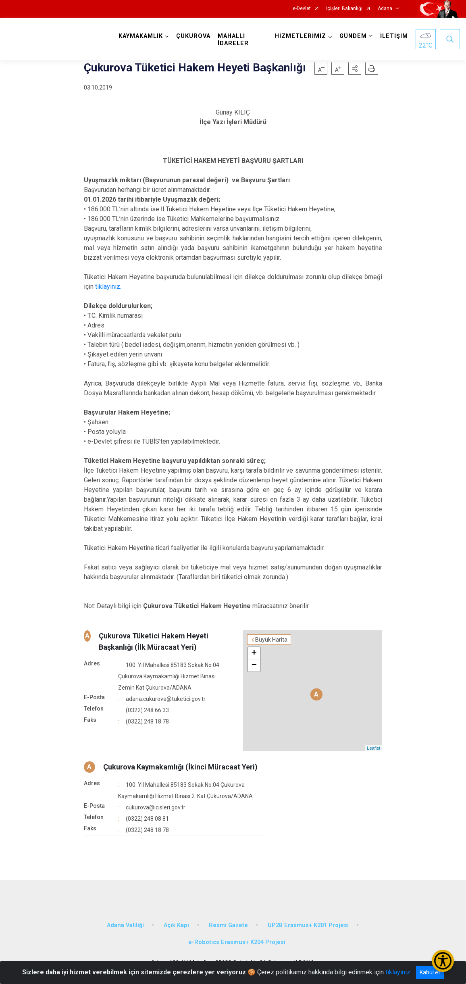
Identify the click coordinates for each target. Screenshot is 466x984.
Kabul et (430, 972)
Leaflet (373, 748)
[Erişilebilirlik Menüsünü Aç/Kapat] (443, 961)
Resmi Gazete (228, 925)
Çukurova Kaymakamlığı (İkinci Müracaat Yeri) (180, 767)
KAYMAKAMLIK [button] (141, 36)
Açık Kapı (176, 925)
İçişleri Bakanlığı (344, 8)
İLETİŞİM (394, 36)
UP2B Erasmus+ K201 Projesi (308, 925)
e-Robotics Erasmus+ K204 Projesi (236, 942)
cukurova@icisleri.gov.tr (155, 807)
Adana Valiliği (125, 925)
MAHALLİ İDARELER (233, 40)
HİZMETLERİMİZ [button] (300, 36)
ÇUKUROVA (193, 36)
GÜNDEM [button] (353, 36)
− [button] (254, 665)
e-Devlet (302, 8)
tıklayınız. (108, 286)
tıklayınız (397, 972)
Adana (385, 8)
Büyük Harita (271, 639)
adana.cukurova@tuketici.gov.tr (166, 699)
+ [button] (254, 653)
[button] (354, 68)
